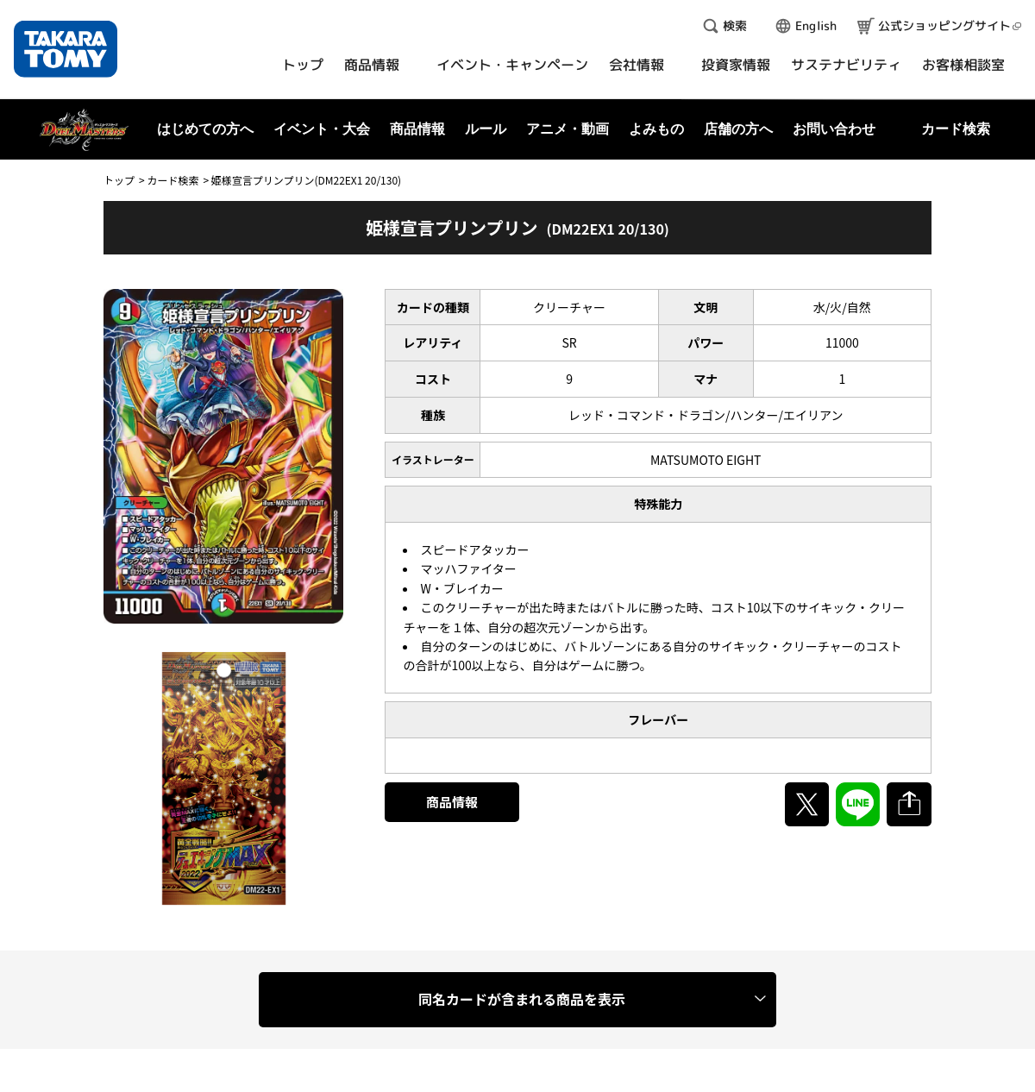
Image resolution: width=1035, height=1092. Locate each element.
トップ (119, 180)
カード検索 (172, 180)
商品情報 (452, 802)
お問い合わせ (834, 129)
